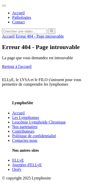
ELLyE (18, 160)
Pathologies (21, 17)
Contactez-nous (24, 140)
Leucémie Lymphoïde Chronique (39, 122)
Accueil (18, 13)
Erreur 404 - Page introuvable (40, 36)
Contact (18, 22)
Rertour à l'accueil (17, 66)
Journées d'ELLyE (27, 165)
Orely (16, 169)
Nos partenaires (24, 127)
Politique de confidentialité (34, 136)
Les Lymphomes (25, 117)
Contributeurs (23, 131)
